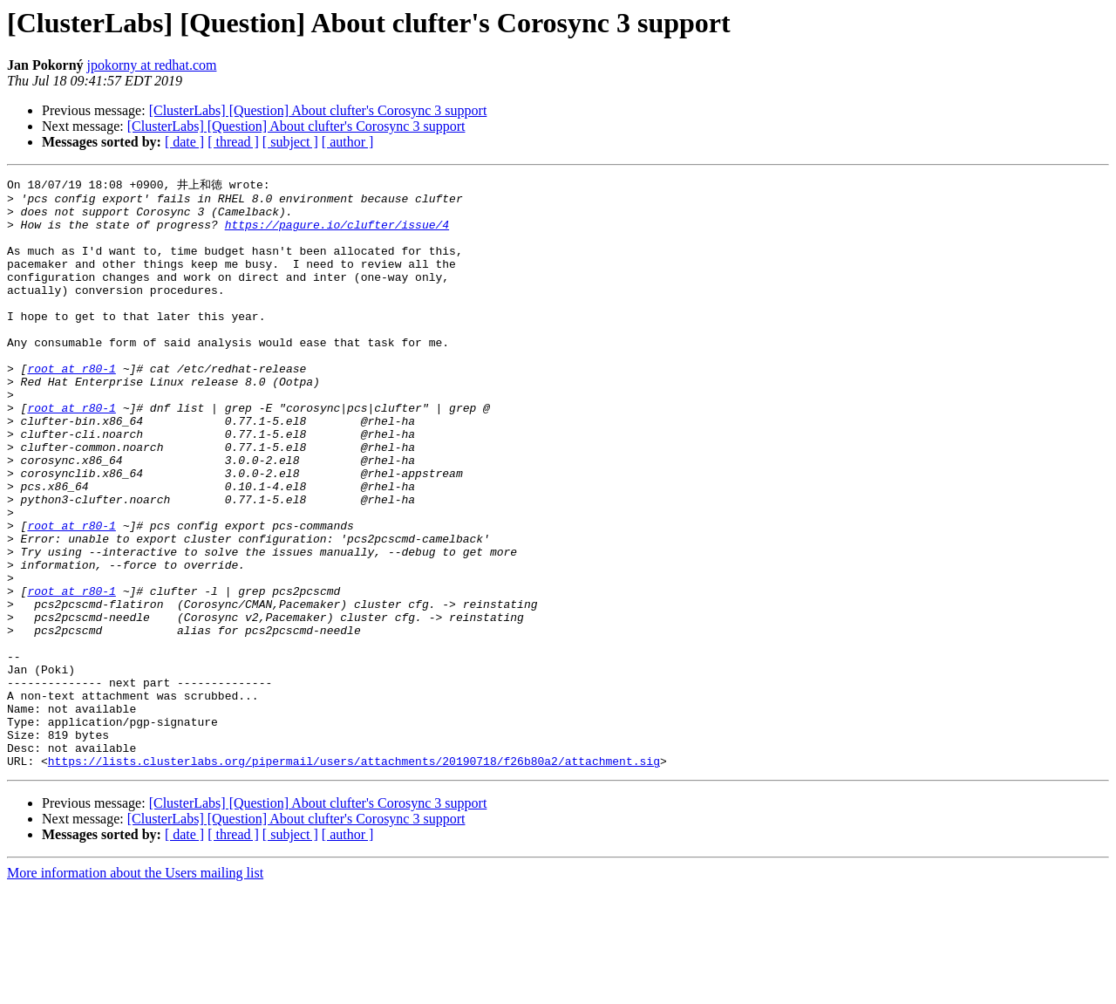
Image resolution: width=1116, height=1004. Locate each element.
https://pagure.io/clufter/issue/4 (337, 233)
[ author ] (348, 141)
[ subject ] (290, 141)
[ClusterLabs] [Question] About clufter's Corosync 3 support (318, 110)
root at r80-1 (71, 405)
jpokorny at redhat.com (152, 65)
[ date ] (184, 141)
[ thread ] (233, 141)
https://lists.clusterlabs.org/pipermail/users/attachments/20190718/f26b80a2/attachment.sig (354, 876)
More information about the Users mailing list (135, 988)
